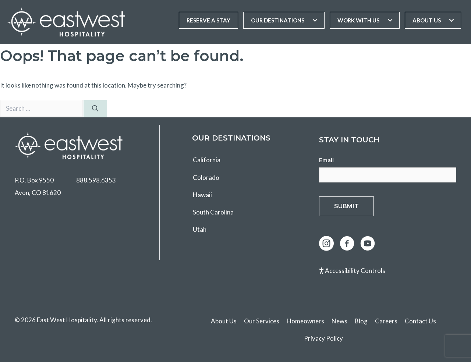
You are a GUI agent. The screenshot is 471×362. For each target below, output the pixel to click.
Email (326, 159)
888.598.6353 (96, 180)
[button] (326, 243)
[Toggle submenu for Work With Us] (390, 20)
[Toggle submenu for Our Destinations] (315, 20)
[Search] (95, 109)
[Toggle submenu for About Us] (451, 20)
